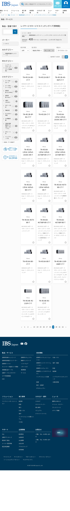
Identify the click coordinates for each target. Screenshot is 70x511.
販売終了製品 (5, 440)
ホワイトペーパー (40, 404)
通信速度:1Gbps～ (11, 96)
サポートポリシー (31, 457)
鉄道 (54, 368)
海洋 (20, 413)
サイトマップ (7, 457)
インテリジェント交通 (42, 377)
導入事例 (24, 12)
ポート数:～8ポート (11, 81)
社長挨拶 (21, 437)
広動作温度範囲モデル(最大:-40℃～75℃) (11, 126)
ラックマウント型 (11, 137)
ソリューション (15, 12)
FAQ (3, 434)
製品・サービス (4, 12)
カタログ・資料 (41, 12)
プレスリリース (56, 407)
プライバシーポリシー (45, 457)
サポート (57, 12)
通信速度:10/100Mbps (11, 91)
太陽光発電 (56, 382)
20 (56, 327)
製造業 (54, 371)
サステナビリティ (28, 459)
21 (59, 327)
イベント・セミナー (57, 404)
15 (40, 327)
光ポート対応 (11, 106)
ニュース (50, 12)
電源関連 (23, 370)
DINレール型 (11, 132)
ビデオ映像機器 (6, 376)
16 (44, 327)
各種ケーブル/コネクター (9, 373)
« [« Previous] (21, 327)
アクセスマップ (23, 446)
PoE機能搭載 (11, 119)
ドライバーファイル (40, 413)
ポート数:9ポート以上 (11, 86)
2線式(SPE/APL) (11, 101)
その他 (20, 422)
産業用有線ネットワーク (35, 35)
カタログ (37, 401)
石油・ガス (56, 357)
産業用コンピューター (42, 368)
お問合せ (38, 429)
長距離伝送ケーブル (7, 370)
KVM (3, 379)
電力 (20, 407)
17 (47, 327)
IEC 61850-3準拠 (11, 114)
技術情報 (32, 12)
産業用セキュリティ (26, 357)
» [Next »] (65, 327)
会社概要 (21, 440)
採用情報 (21, 449)
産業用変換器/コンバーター (9, 360)
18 (50, 327)
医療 (37, 382)
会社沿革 (21, 443)
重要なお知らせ (56, 401)
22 (63, 327)
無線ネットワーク (26, 360)
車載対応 (11, 110)
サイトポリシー (18, 457)
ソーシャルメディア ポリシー (12, 459)
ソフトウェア (24, 363)
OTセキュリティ (40, 388)
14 (37, 327)
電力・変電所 (40, 385)
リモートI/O (24, 366)
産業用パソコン (6, 363)
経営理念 (21, 434)
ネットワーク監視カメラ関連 (10, 366)
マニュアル (38, 410)
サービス (23, 373)
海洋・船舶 (56, 363)
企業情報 (65, 12)
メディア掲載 (55, 410)
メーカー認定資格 (7, 443)
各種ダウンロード (7, 437)
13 (34, 327)
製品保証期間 (5, 446)
